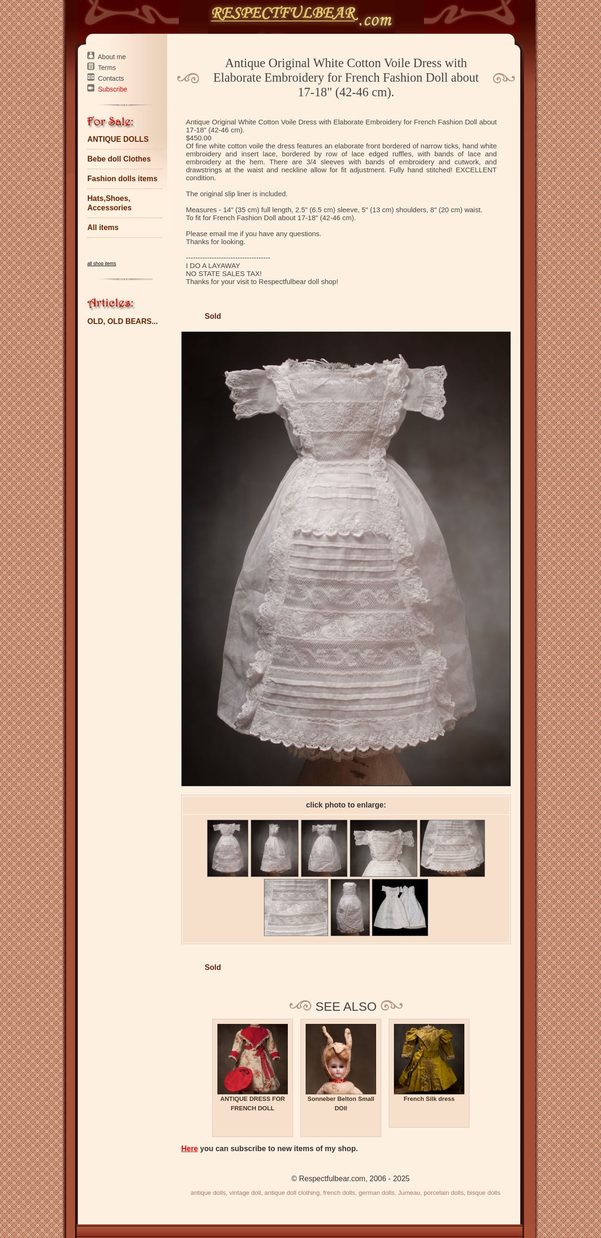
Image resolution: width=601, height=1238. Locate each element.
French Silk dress (429, 1098)
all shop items (101, 263)
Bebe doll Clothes (119, 159)
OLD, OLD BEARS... (122, 321)
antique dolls (208, 1192)
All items (103, 227)
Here (189, 1149)
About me (112, 57)
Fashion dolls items (122, 179)
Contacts (111, 78)
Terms (107, 67)
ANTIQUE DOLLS (118, 139)
